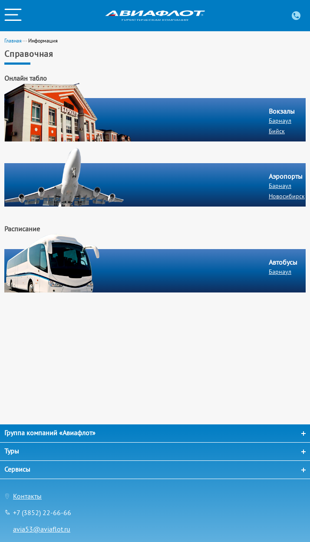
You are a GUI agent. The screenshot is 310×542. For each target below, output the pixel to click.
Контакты (27, 496)
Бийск (277, 131)
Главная (13, 40)
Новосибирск (287, 196)
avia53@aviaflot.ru (41, 529)
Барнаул (280, 121)
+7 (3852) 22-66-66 (42, 512)
